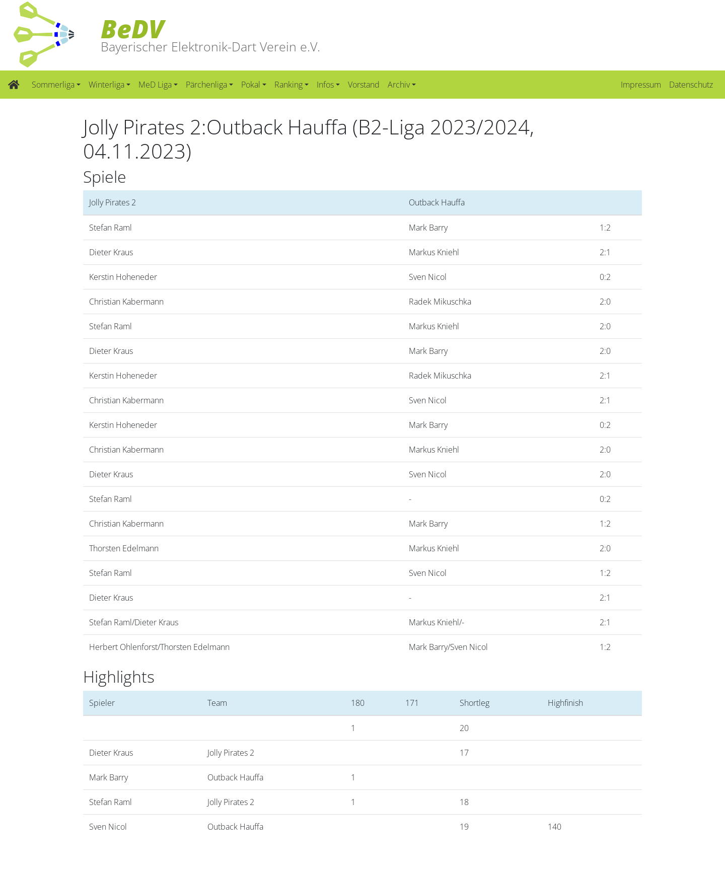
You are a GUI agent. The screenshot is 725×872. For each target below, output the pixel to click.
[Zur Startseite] (14, 85)
